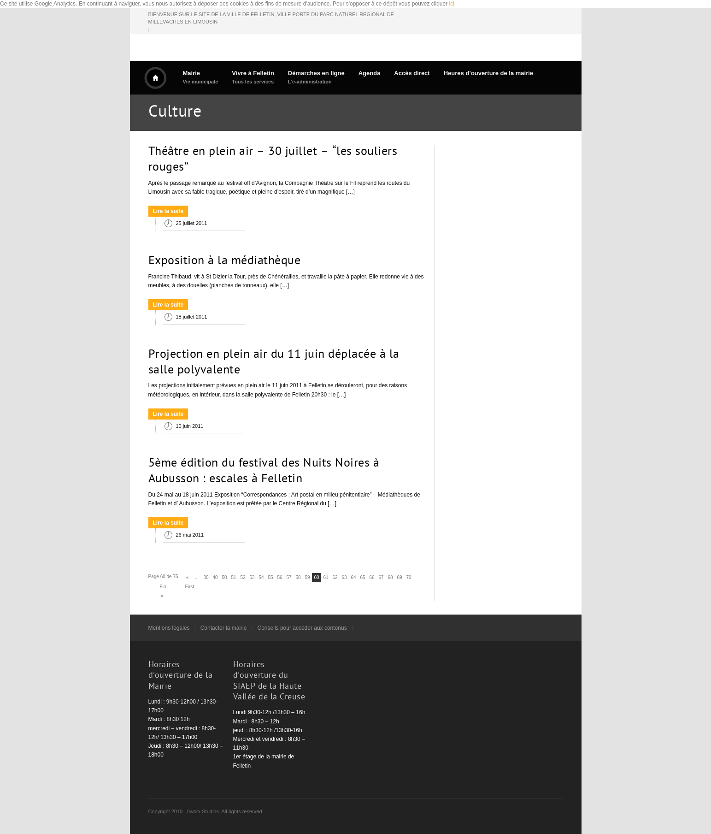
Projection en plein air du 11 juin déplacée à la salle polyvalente (274, 363)
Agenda (369, 73)
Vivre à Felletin (253, 77)
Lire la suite (168, 211)
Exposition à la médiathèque (224, 261)
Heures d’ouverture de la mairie (488, 73)
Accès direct (411, 73)
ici (451, 3)
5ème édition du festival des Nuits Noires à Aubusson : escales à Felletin (264, 471)
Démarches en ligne (316, 77)
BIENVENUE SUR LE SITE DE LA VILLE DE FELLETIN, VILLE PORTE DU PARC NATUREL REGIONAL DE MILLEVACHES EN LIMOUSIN (271, 18)
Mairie (200, 77)
